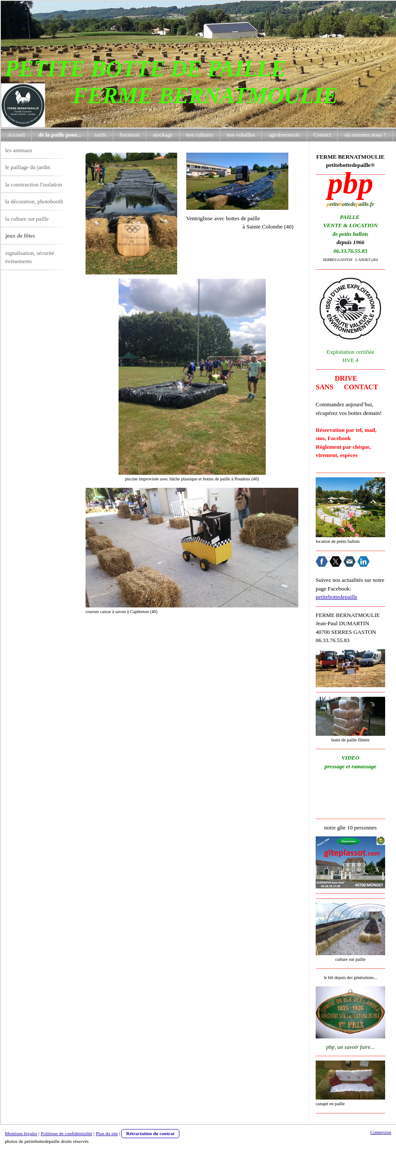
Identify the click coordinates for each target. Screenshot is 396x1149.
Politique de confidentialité (66, 1133)
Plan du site (107, 1133)
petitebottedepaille (336, 597)
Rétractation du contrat (150, 1133)
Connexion (380, 1132)
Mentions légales (21, 1133)
